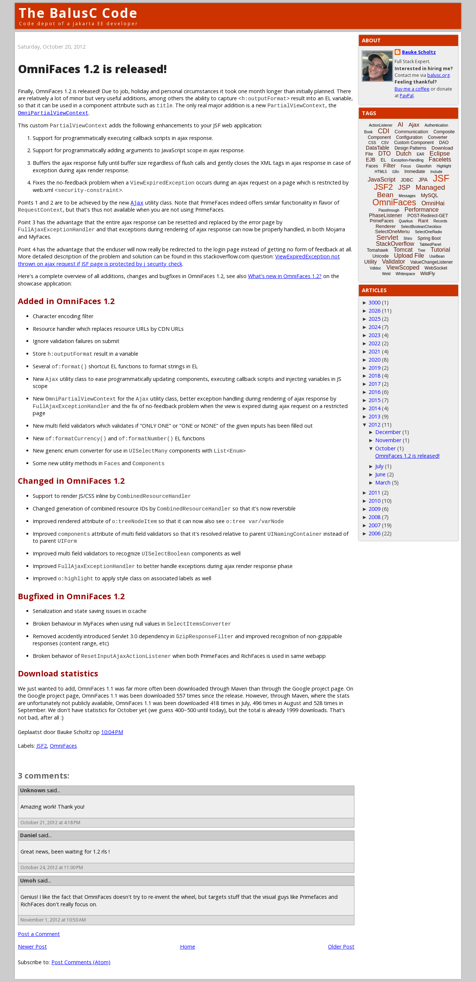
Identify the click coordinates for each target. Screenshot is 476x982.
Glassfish (423, 166)
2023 (374, 335)
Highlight (444, 166)
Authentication (436, 125)
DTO (384, 153)
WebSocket (436, 268)
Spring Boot (429, 238)
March (382, 482)
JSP (404, 187)
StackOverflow (395, 244)
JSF (441, 178)
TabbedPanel (430, 244)
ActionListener (380, 125)
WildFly (427, 273)
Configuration (409, 137)
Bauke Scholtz (419, 52)
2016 (374, 391)
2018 (374, 375)
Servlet (387, 237)
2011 (374, 492)
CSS (372, 143)
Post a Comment (39, 933)
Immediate (414, 171)
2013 (374, 416)
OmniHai (432, 203)
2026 (374, 310)
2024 (374, 326)
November (388, 440)
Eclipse (440, 153)
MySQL (429, 195)
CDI (383, 131)
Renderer (386, 226)
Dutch (404, 153)
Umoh (28, 880)
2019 (374, 367)
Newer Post (32, 946)
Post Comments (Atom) (80, 962)
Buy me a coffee (412, 89)
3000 (374, 302)
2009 (374, 508)
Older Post (341, 946)
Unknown (32, 790)
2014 (374, 408)
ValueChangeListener (431, 262)
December (388, 431)
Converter (437, 137)
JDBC (407, 180)
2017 (374, 383)
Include (436, 172)
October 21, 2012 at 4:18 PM (50, 822)
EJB (371, 160)
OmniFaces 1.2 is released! (407, 455)
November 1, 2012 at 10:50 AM (53, 920)
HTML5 (381, 172)
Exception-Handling (407, 160)
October (385, 448)
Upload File (409, 255)
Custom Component (414, 142)
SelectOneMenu (392, 231)
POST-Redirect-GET (428, 215)
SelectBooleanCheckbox (421, 227)
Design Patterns (410, 148)
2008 (374, 517)
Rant (423, 221)
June (380, 474)
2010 (374, 500)
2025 (374, 318)
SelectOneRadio (428, 232)
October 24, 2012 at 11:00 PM (51, 867)
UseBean (436, 256)
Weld (386, 274)
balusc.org (438, 75)
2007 (374, 525)
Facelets (440, 159)
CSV (385, 143)
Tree (421, 250)
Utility (370, 262)
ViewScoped (402, 267)
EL (383, 160)
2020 (374, 359)
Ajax (137, 202)
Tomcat (403, 250)
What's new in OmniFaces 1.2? (285, 276)
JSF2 (41, 745)
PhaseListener (385, 215)
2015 (374, 400)
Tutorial (440, 250)
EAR (420, 154)
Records (440, 221)
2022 (374, 343)
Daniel (28, 835)
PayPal (407, 95)
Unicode (380, 256)
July (379, 466)
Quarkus (406, 221)
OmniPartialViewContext (53, 112)
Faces (372, 166)
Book (368, 132)
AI (400, 124)
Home (187, 946)
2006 (374, 533)
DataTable (377, 148)
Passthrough (389, 210)
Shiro (407, 238)
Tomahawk (377, 250)
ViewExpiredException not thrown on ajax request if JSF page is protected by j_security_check (179, 260)
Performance (422, 209)
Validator (393, 261)
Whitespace (405, 274)
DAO (443, 142)
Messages (407, 196)
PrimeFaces (381, 221)
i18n (395, 172)
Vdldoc (375, 268)
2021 (374, 351)
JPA (423, 180)
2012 (374, 424)
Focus (406, 166)
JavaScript (382, 179)
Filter (389, 165)
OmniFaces (63, 745)
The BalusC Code (78, 13)
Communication (411, 131)
